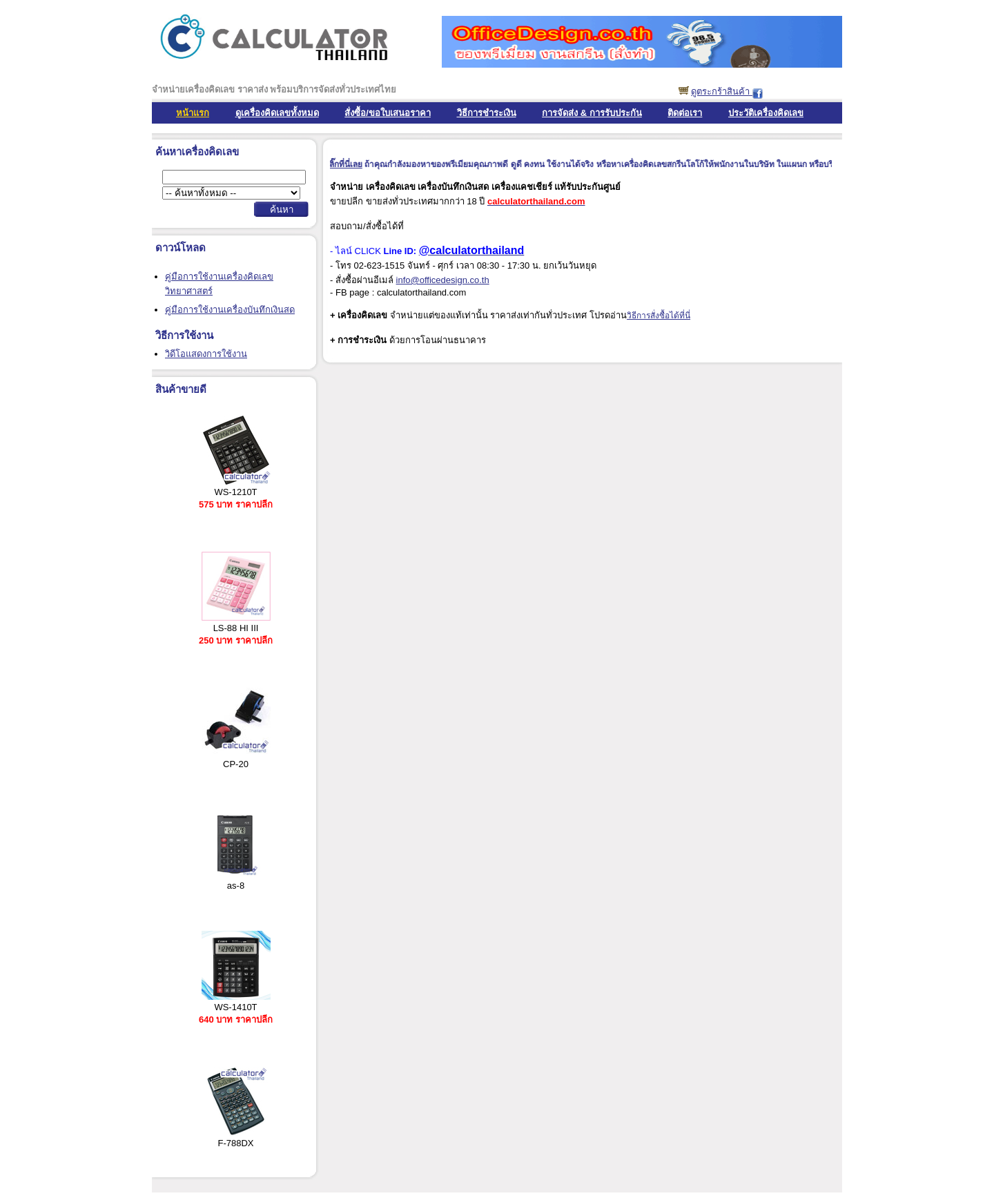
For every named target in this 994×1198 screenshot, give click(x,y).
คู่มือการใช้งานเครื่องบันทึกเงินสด (230, 310)
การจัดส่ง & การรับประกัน (592, 113)
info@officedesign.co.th (442, 280)
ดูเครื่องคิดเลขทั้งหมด (277, 113)
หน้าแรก (192, 113)
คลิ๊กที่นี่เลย (348, 164)
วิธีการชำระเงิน (486, 113)
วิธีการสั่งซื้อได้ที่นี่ (658, 315)
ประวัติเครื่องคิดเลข (765, 113)
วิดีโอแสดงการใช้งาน (206, 354)
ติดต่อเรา (684, 113)
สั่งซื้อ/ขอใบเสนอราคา (387, 113)
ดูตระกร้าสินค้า (721, 91)
